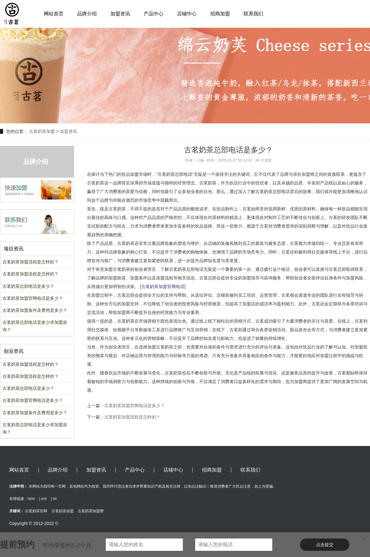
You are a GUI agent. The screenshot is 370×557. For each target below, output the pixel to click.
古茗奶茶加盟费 (91, 511)
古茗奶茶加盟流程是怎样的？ (30, 261)
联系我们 (253, 13)
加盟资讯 (120, 13)
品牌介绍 (87, 13)
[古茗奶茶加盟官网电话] (163, 286)
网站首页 (54, 13)
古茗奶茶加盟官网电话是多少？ (32, 298)
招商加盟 (220, 13)
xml (44, 499)
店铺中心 (187, 13)
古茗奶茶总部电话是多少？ (28, 286)
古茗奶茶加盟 (42, 131)
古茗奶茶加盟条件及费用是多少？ (34, 310)
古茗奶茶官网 (36, 511)
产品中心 (153, 13)
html (31, 499)
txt (55, 499)
